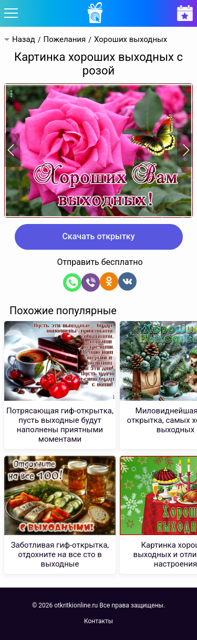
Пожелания (64, 39)
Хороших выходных (130, 39)
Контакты (98, 621)
